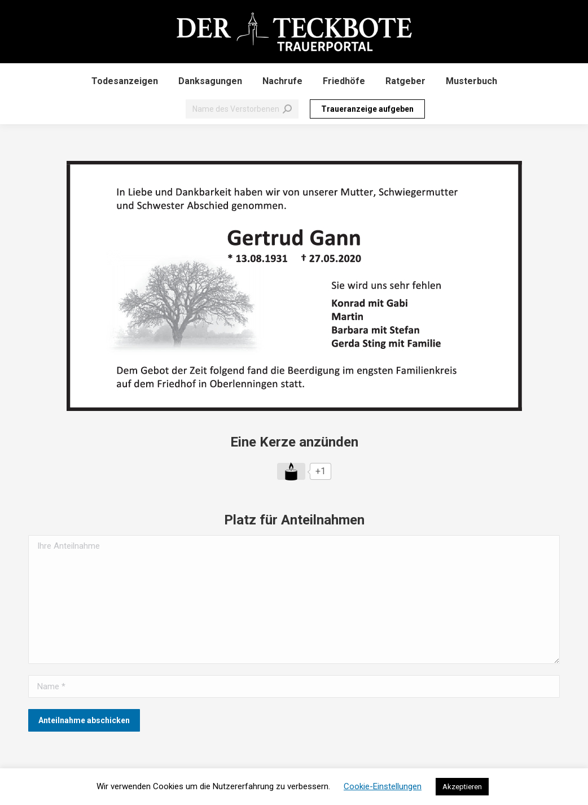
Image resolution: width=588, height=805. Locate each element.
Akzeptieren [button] (462, 786)
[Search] (242, 109)
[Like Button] (291, 471)
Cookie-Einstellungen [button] (383, 786)
